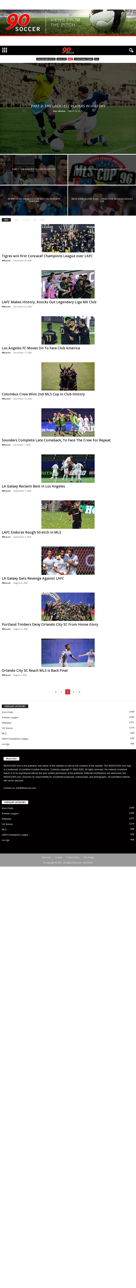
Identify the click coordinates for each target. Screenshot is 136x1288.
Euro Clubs (7, 712)
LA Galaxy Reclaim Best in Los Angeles (33, 486)
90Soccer (6, 260)
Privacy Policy (73, 857)
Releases (6, 722)
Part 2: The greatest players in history (68, 106)
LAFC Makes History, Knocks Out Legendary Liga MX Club (49, 302)
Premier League (10, 717)
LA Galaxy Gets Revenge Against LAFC (33, 578)
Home (16, 220)
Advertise (46, 857)
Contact (58, 857)
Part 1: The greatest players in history (34, 169)
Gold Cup (61, 59)
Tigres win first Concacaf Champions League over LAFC (47, 256)
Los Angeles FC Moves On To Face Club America (41, 348)
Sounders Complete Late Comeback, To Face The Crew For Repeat (56, 440)
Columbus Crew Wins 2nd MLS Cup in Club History (43, 394)
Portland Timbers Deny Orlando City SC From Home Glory (50, 624)
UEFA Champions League (15, 738)
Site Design (89, 857)
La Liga (5, 744)
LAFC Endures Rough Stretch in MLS (31, 532)
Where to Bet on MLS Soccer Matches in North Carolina (34, 200)
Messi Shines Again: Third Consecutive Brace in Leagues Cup (102, 200)
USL (96, 59)
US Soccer (26, 220)
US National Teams (83, 59)
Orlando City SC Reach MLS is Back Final (35, 670)
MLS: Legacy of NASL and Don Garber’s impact (102, 169)
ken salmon (59, 111)
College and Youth (46, 59)
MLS (70, 59)
